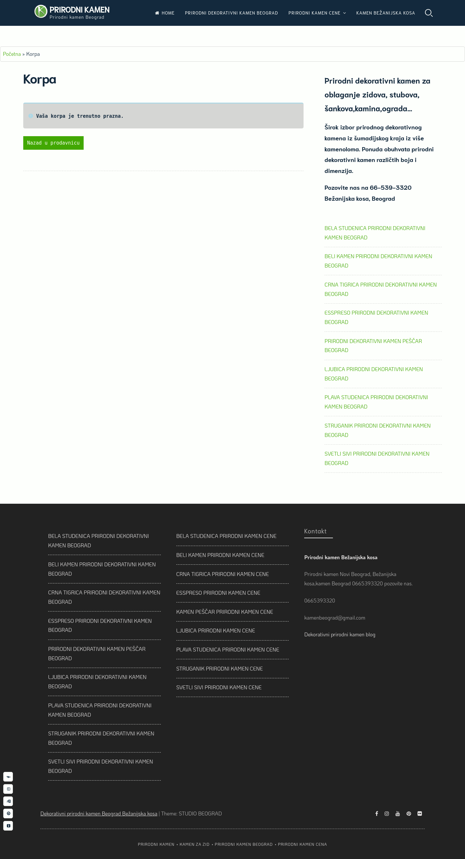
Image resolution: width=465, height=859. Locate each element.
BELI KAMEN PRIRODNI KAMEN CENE (220, 554)
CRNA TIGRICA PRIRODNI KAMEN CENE (222, 574)
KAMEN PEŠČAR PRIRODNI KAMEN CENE (224, 611)
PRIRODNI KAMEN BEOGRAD (244, 844)
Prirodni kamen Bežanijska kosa (340, 557)
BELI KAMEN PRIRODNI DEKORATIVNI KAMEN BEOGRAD (378, 261)
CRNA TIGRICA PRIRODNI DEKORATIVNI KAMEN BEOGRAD (381, 289)
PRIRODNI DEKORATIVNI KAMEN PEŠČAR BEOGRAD (373, 346)
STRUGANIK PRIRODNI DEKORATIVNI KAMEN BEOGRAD (378, 430)
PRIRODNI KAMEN (79, 9)
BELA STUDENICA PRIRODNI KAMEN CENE (226, 535)
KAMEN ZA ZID (195, 844)
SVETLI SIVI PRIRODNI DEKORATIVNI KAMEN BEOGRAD (377, 458)
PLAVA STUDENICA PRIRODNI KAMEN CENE (227, 649)
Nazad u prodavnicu (53, 143)
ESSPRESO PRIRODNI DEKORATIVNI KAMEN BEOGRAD (376, 317)
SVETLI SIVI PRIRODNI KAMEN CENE (219, 687)
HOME (165, 12)
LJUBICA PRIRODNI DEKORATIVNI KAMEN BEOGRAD (374, 374)
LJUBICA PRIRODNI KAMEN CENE (215, 630)
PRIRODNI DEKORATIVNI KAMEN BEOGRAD (231, 12)
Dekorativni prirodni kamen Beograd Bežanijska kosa (98, 813)
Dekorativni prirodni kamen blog (339, 634)
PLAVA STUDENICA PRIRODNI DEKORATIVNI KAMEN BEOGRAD (376, 402)
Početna (12, 53)
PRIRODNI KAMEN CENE (315, 12)
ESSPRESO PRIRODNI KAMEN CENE (218, 592)
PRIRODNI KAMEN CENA (302, 844)
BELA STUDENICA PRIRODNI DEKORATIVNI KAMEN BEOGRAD (375, 233)
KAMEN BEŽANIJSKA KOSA (385, 12)
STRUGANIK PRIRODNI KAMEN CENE (219, 668)
